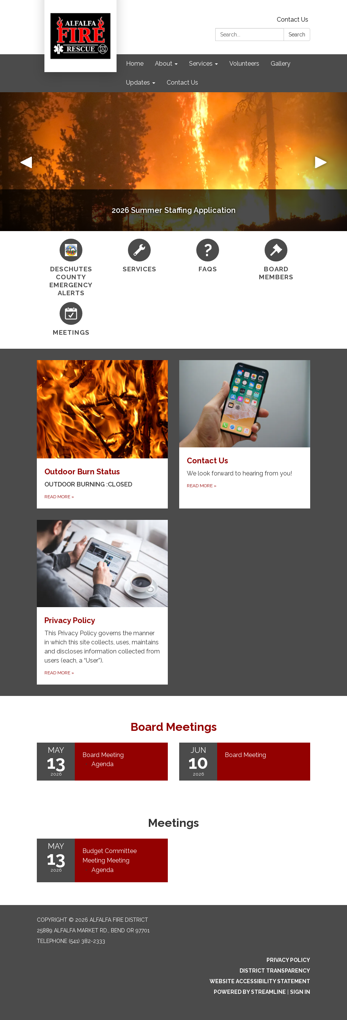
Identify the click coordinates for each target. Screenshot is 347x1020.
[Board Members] (276, 260)
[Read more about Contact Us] (244, 434)
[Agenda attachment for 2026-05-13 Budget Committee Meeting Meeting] (102, 870)
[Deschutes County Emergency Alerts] (71, 268)
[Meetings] (71, 319)
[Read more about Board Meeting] (244, 762)
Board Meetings (174, 727)
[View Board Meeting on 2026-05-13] (121, 755)
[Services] (139, 256)
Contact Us (292, 19)
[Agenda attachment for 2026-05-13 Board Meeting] (102, 764)
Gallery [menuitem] (280, 63)
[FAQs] (207, 256)
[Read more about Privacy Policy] (102, 602)
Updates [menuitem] (138, 82)
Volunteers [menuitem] (244, 63)
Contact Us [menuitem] (182, 82)
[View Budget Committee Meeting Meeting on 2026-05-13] (121, 856)
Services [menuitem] (201, 63)
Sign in (300, 992)
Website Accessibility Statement (260, 981)
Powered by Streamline (250, 992)
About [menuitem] (163, 63)
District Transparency (275, 971)
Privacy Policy (288, 960)
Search (297, 34)
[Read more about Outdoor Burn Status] (102, 434)
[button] (26, 161)
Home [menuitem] (135, 63)
